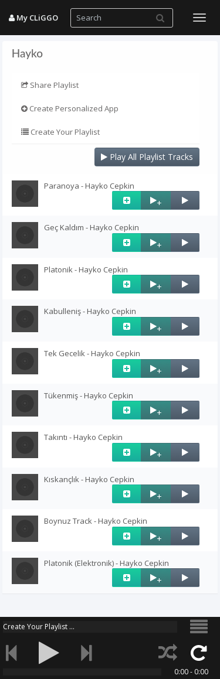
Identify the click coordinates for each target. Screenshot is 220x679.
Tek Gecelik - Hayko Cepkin (92, 353)
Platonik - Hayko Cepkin (86, 269)
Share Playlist (50, 85)
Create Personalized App (70, 108)
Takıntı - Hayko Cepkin (83, 437)
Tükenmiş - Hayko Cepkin (88, 395)
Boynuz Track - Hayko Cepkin (95, 521)
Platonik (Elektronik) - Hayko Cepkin (106, 563)
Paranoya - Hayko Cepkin (89, 185)
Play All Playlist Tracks (147, 156)
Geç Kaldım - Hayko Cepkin (91, 227)
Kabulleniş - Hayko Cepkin (90, 311)
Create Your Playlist (60, 132)
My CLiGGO (33, 17)
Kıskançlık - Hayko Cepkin (89, 479)
